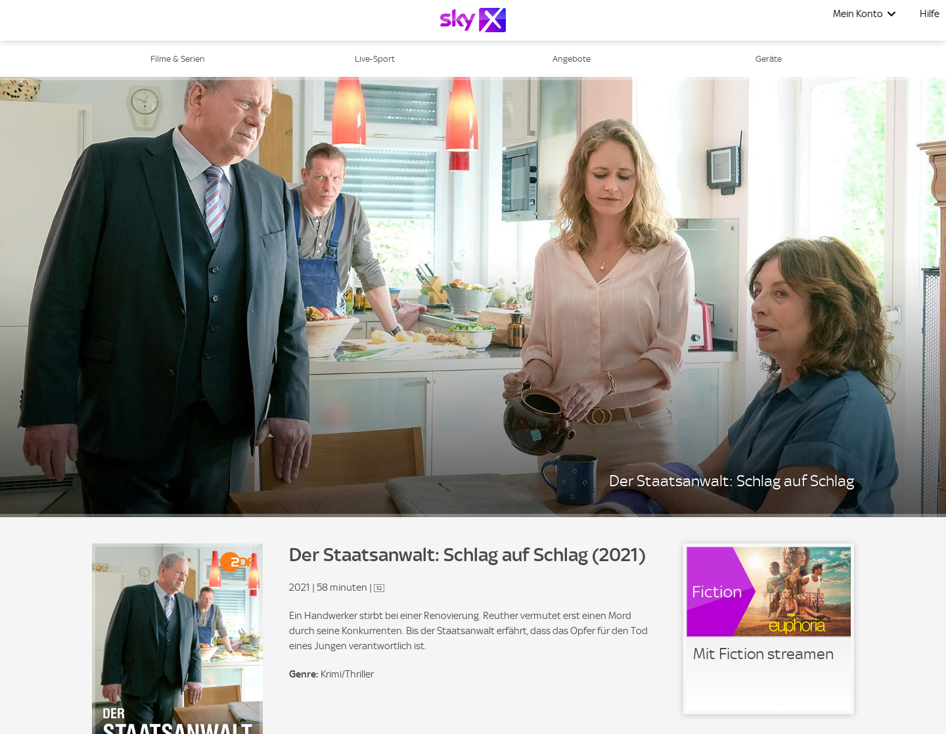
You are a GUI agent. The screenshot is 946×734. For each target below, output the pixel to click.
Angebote (571, 59)
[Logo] (473, 20)
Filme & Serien (177, 59)
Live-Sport (375, 59)
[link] (768, 628)
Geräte (768, 59)
